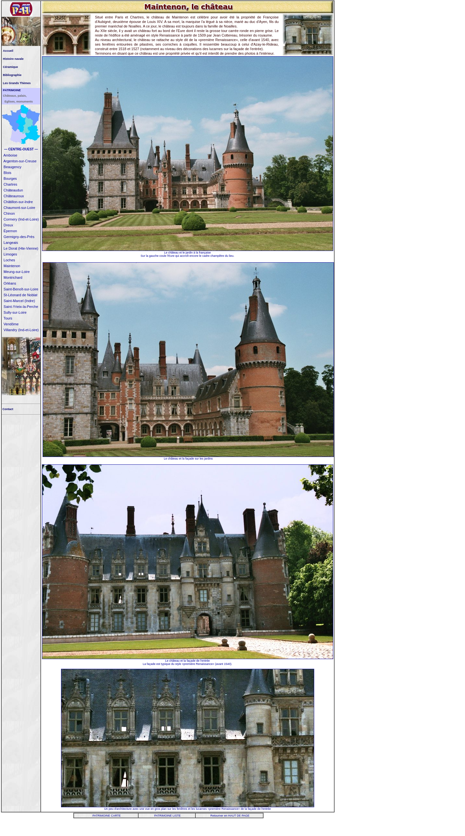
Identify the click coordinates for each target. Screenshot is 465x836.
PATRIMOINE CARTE (106, 815)
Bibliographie (12, 75)
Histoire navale (13, 58)
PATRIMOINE (12, 90)
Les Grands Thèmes (17, 83)
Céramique (10, 67)
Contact (7, 409)
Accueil (8, 50)
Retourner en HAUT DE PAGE (229, 815)
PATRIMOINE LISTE (167, 815)
